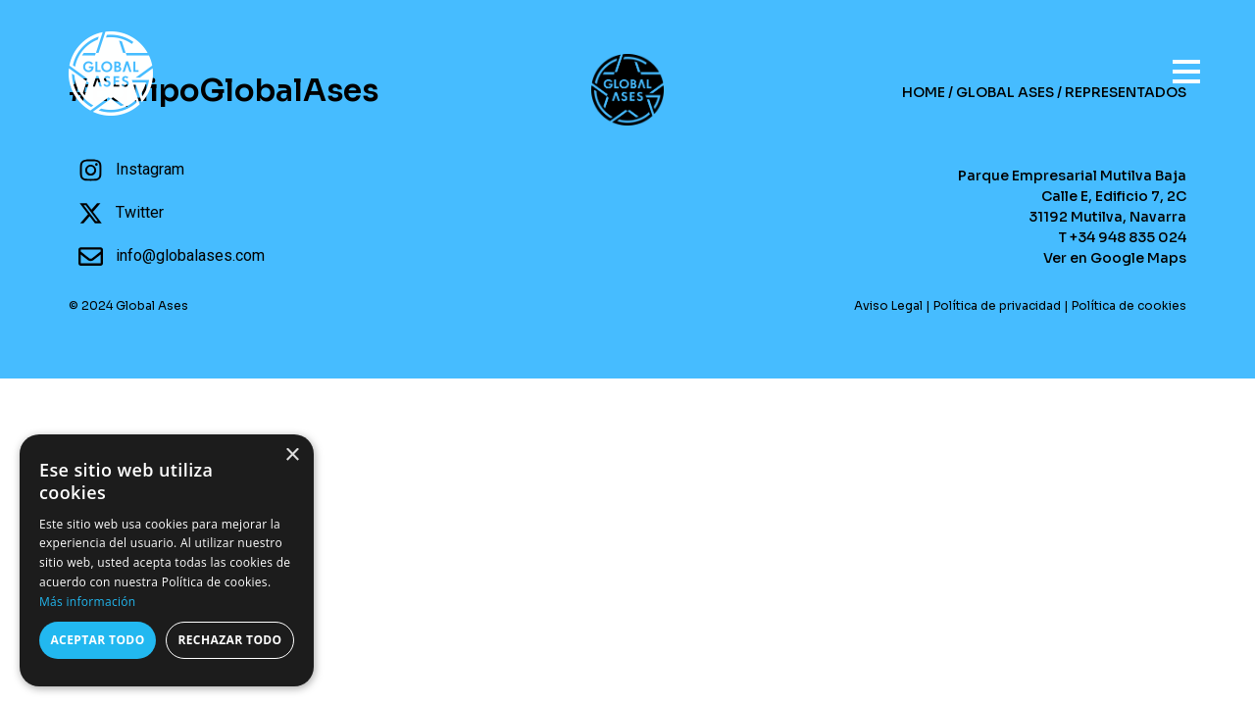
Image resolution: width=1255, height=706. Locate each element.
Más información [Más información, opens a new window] (87, 601)
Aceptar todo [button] (97, 639)
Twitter (140, 212)
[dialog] (167, 560)
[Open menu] (1176, 63)
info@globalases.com (190, 255)
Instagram (150, 169)
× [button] (291, 455)
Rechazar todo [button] (229, 639)
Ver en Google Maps (1114, 258)
